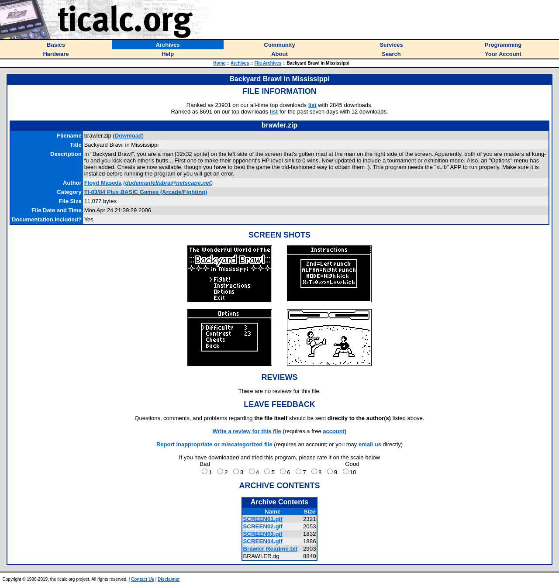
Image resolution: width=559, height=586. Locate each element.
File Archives (267, 63)
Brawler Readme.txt (270, 548)
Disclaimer (169, 579)
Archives (240, 63)
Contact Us (142, 579)
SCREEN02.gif (262, 526)
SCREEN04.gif (262, 541)
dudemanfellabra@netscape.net (168, 182)
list (312, 105)
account (334, 431)
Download (128, 135)
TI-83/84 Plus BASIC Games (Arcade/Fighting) (145, 192)
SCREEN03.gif (262, 534)
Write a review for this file (247, 431)
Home (219, 63)
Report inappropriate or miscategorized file (214, 444)
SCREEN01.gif (262, 519)
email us (370, 444)
